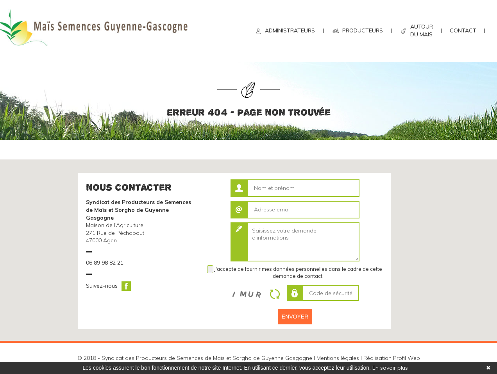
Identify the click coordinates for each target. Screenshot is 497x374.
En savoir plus (390, 367)
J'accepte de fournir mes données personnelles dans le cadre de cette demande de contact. (298, 272)
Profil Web (406, 357)
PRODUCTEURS (362, 30)
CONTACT (463, 30)
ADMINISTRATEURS (290, 30)
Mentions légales (337, 357)
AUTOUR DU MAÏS (421, 30)
